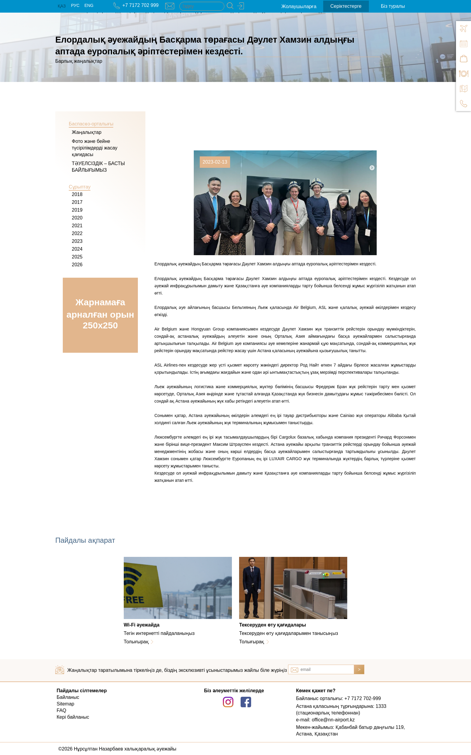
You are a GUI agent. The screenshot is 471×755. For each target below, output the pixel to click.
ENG (88, 5)
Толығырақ (136, 641)
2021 (77, 225)
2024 (77, 249)
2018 (77, 194)
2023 (77, 241)
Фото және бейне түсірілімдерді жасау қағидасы (94, 148)
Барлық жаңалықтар (78, 61)
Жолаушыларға (299, 6)
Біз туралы (393, 6)
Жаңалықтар (87, 132)
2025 (77, 256)
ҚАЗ (62, 6)
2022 (77, 233)
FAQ (61, 710)
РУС (75, 5)
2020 (77, 217)
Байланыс (68, 697)
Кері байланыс (73, 717)
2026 (77, 264)
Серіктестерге (345, 6)
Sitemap (65, 703)
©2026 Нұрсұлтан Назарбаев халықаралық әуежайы (117, 748)
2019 (77, 210)
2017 (77, 202)
